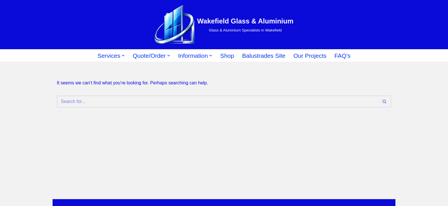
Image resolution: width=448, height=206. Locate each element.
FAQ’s (342, 55)
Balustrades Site (263, 55)
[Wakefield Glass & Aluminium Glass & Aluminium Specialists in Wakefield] (224, 24)
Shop (227, 55)
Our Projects (310, 55)
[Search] (217, 102)
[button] (123, 55)
